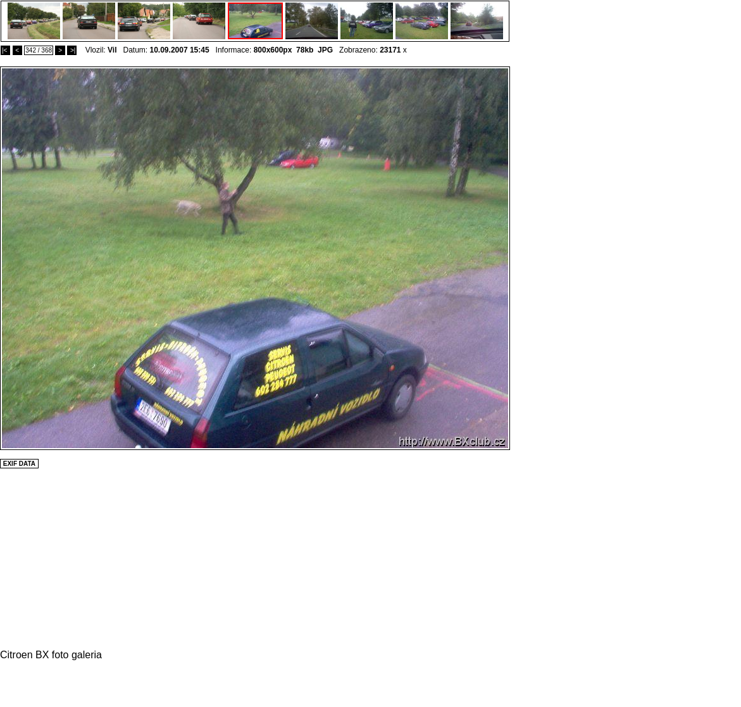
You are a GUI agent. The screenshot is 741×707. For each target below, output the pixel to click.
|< (5, 50)
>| (71, 50)
